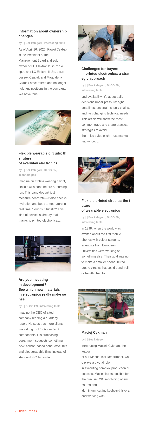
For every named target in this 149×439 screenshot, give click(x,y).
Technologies (27, 174)
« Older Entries (26, 411)
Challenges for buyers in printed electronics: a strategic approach (105, 73)
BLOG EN (50, 170)
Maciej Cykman (94, 332)
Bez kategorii (34, 43)
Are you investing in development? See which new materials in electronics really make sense (42, 289)
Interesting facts (54, 43)
